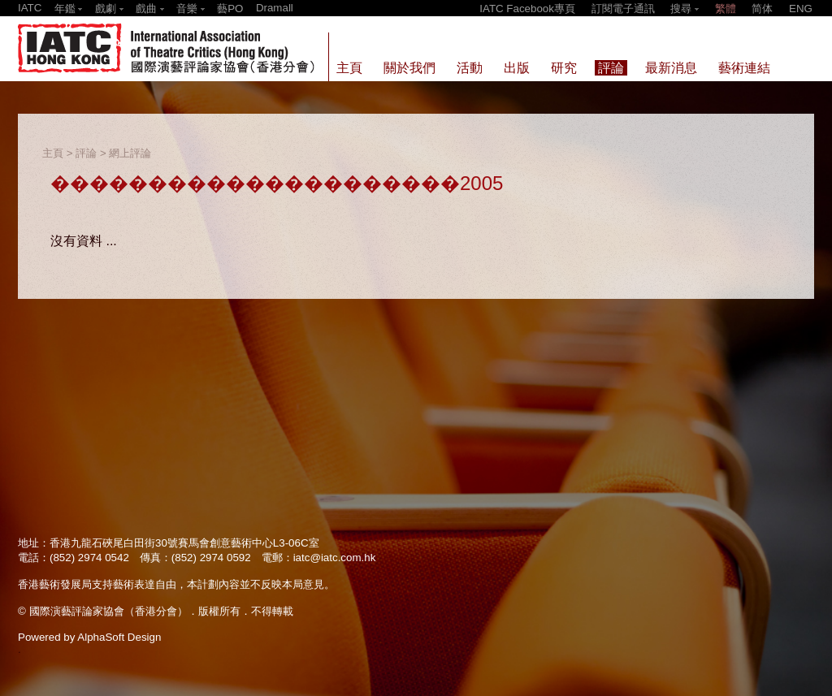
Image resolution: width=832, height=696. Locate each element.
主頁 (52, 153)
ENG (800, 8)
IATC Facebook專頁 (527, 8)
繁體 (725, 8)
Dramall (274, 8)
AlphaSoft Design (119, 637)
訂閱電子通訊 (623, 8)
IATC (29, 8)
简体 (762, 8)
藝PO (230, 8)
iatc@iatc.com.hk (334, 557)
